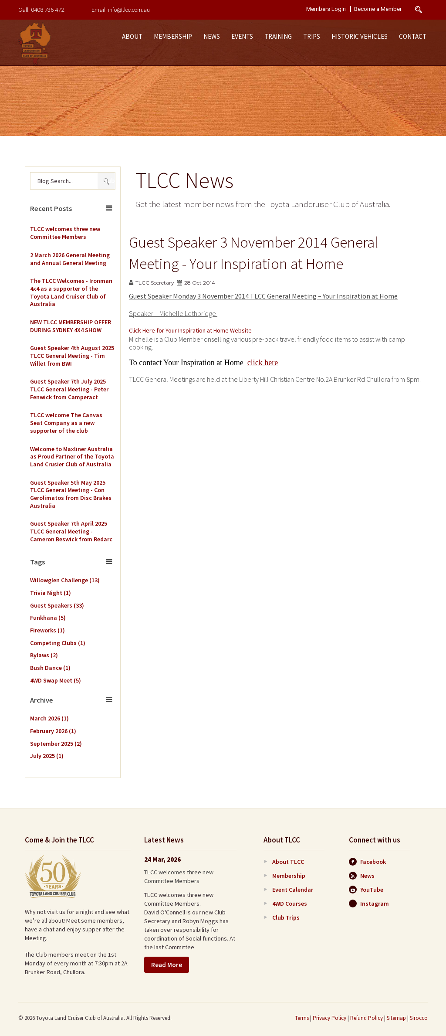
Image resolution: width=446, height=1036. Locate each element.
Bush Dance (50, 668)
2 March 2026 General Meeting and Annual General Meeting (70, 259)
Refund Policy (366, 1018)
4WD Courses (289, 903)
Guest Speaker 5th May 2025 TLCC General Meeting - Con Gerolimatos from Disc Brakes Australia (71, 494)
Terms (302, 1018)
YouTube (366, 889)
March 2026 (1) (49, 718)
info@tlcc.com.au (129, 10)
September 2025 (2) (56, 743)
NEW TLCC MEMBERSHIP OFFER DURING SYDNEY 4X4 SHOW (70, 326)
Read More (166, 965)
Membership (173, 36)
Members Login (326, 9)
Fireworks (47, 630)
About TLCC (288, 862)
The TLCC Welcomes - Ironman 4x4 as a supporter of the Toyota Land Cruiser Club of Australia (71, 292)
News (211, 36)
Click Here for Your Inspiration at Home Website (190, 330)
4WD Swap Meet (55, 680)
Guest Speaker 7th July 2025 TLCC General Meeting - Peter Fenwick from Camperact (69, 389)
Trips (311, 36)
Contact (412, 36)
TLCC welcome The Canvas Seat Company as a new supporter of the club (66, 422)
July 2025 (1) (47, 756)
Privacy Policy (329, 1018)
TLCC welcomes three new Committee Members (65, 233)
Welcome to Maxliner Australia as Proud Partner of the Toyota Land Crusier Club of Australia (72, 456)
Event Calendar (292, 889)
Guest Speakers (57, 605)
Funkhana (48, 618)
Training (278, 36)
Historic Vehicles (359, 36)
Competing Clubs (57, 643)
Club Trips (286, 917)
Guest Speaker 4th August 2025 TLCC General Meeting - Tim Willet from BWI (72, 355)
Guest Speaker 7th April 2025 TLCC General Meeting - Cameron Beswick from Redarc (71, 531)
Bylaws (44, 655)
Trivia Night (50, 593)
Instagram (369, 903)
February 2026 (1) (53, 731)
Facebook (367, 862)
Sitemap (396, 1018)
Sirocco (419, 1018)
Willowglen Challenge (65, 580)
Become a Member (378, 9)
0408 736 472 (47, 10)
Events (242, 36)
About (132, 36)
